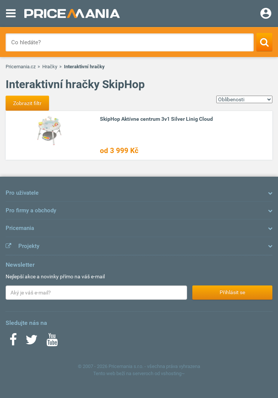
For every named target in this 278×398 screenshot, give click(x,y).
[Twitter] (32, 342)
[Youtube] (52, 342)
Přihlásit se (232, 292)
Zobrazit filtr (27, 103)
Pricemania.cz (21, 66)
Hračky (49, 66)
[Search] (264, 42)
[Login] (265, 14)
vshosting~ (173, 373)
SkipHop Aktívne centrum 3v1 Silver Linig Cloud (156, 119)
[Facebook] (13, 342)
